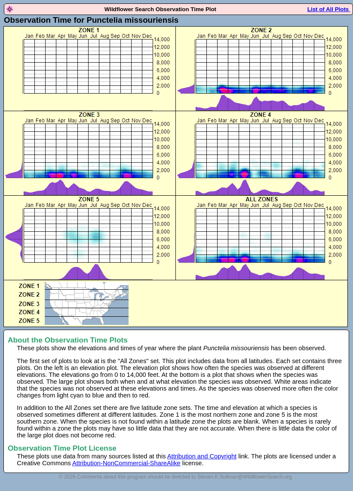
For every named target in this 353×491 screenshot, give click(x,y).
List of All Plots (328, 9)
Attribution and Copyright (201, 456)
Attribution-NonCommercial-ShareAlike (126, 463)
